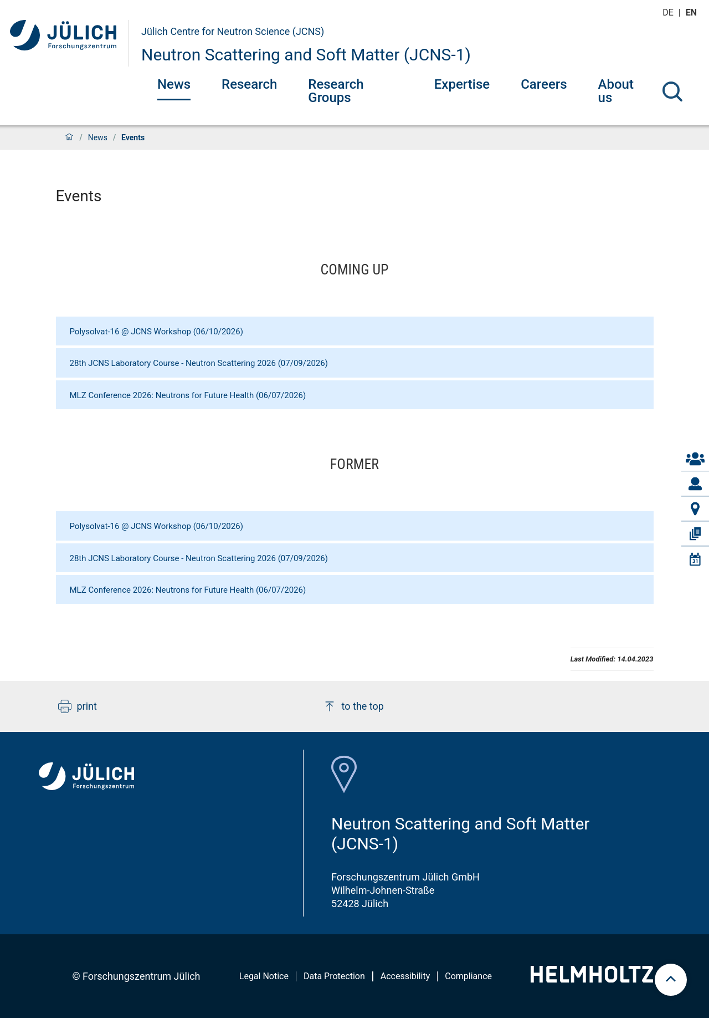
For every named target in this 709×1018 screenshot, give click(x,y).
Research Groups (335, 91)
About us (616, 91)
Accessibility (405, 976)
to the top (353, 706)
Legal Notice (264, 976)
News (174, 84)
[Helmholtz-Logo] (592, 979)
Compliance (468, 976)
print (77, 706)
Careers (544, 84)
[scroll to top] (671, 980)
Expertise (462, 84)
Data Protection (334, 976)
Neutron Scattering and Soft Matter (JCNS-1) (306, 54)
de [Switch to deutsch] (669, 12)
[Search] (672, 91)
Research (249, 84)
